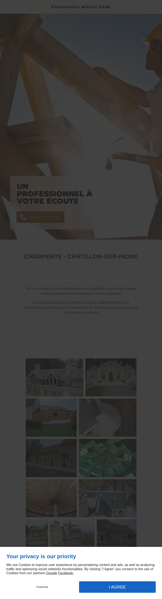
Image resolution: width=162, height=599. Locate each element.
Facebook (65, 573)
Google (51, 573)
